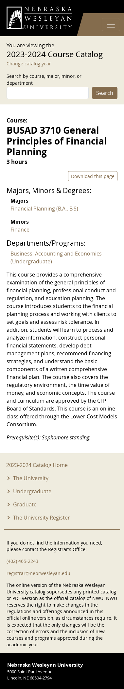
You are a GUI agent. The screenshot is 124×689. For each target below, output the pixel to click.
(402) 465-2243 (22, 561)
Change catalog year (29, 63)
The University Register (41, 517)
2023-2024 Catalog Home (37, 465)
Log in (108, 7)
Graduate (25, 504)
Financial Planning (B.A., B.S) (44, 208)
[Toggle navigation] (111, 24)
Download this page (93, 176)
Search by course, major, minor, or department (44, 79)
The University (30, 478)
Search (104, 93)
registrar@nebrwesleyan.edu (38, 573)
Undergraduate (32, 491)
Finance (19, 229)
